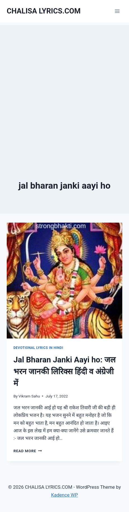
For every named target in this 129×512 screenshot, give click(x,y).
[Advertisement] (64, 90)
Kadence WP (64, 495)
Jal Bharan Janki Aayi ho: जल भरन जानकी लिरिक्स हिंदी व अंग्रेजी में (64, 371)
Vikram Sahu (29, 396)
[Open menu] (117, 11)
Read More (27, 451)
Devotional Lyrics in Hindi (38, 348)
